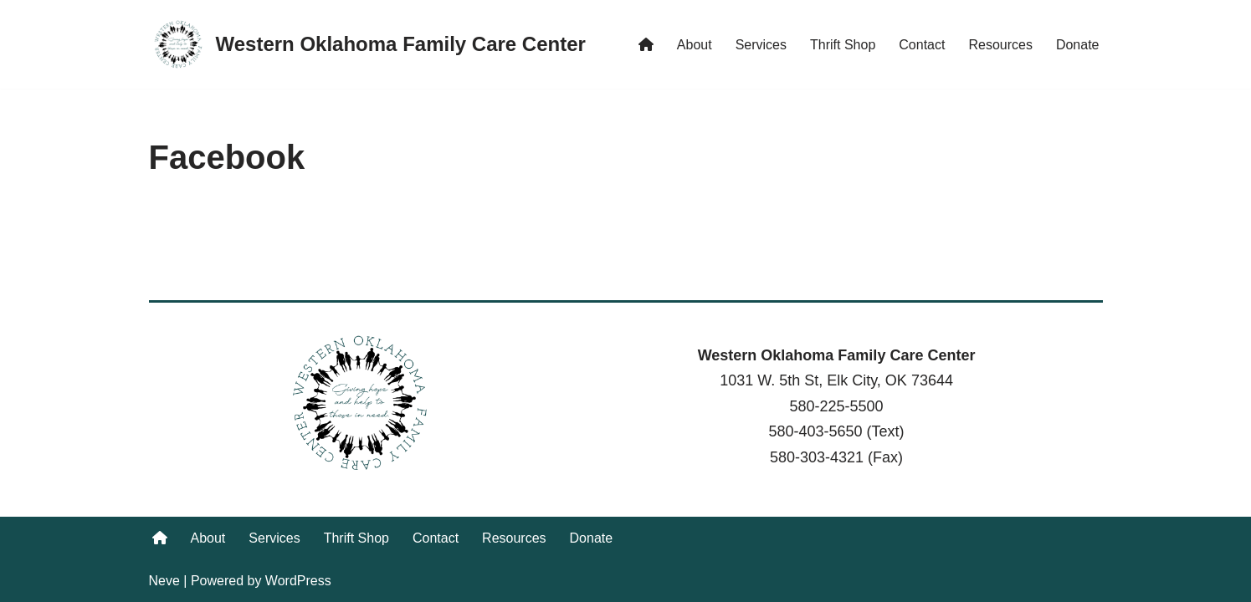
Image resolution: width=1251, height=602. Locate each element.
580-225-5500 (836, 406)
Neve (164, 581)
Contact (922, 45)
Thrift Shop (842, 45)
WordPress (298, 581)
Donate (1078, 45)
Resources (1000, 45)
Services (761, 45)
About (694, 45)
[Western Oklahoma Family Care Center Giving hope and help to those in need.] (367, 44)
